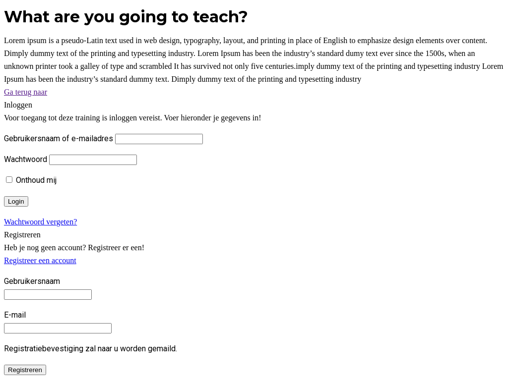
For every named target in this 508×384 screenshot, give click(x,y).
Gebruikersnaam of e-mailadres (58, 138)
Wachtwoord (25, 159)
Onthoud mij (31, 180)
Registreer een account (40, 260)
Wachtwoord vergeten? (40, 222)
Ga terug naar (25, 92)
